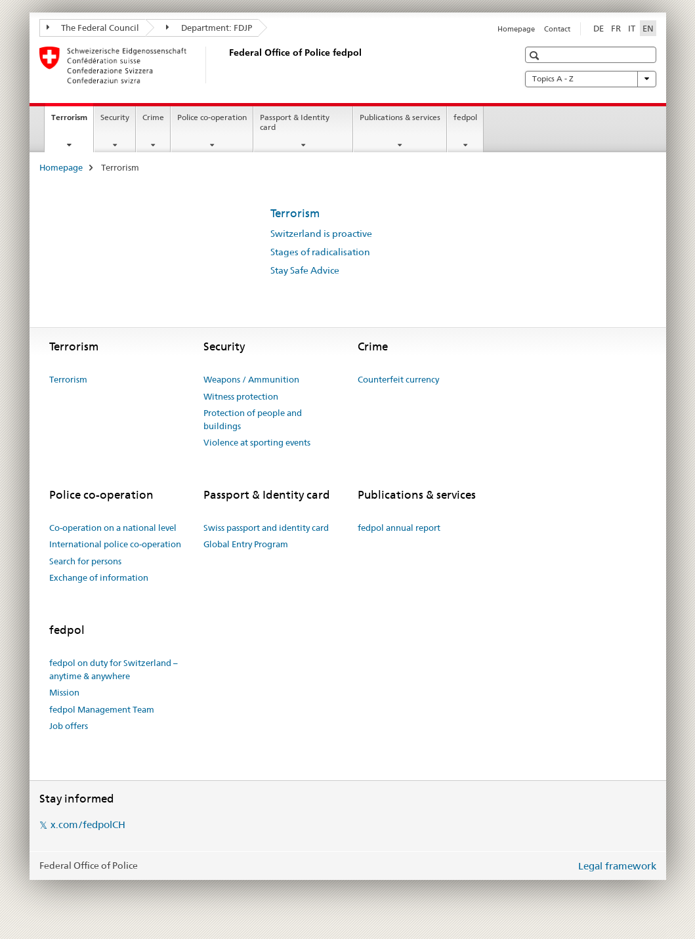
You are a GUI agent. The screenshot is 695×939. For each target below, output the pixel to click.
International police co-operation (115, 544)
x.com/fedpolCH (88, 824)
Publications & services (400, 117)
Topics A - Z (590, 79)
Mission (64, 692)
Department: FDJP (209, 27)
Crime (153, 117)
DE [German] (598, 28)
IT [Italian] (631, 28)
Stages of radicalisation (320, 252)
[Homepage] (226, 65)
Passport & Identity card (294, 122)
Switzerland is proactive (321, 233)
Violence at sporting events (256, 442)
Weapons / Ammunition (251, 379)
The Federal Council (93, 27)
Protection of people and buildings (252, 419)
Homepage (516, 28)
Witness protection (240, 396)
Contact (557, 28)
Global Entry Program (245, 544)
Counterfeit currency (398, 379)
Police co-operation (212, 117)
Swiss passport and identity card (266, 527)
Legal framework (617, 866)
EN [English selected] (648, 28)
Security (114, 117)
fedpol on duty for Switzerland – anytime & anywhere (113, 669)
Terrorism (72, 121)
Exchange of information (98, 577)
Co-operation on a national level (113, 527)
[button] (536, 55)
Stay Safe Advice (304, 270)
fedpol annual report (399, 527)
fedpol (465, 117)
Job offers (68, 725)
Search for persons (85, 561)
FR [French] (616, 28)
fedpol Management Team (101, 709)
